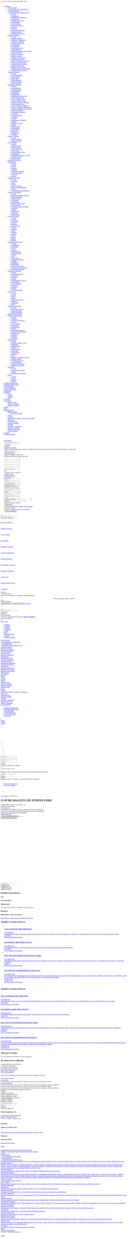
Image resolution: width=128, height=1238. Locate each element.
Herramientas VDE (16, 290)
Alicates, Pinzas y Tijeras (18, 101)
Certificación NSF (16, 53)
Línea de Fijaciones (13, 216)
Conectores (14, 285)
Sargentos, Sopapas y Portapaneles (21, 107)
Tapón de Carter (16, 198)
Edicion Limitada (16, 32)
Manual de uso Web (13, 428)
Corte (13, 256)
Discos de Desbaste (16, 75)
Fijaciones (14, 27)
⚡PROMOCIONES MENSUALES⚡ (19, 12)
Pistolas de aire (15, 251)
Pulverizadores (15, 130)
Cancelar (3, 1100)
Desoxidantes (15, 46)
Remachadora (15, 264)
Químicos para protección (18, 62)
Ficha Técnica (5, 918)
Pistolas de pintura (16, 253)
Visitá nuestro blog (6, 1133)
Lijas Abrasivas (15, 77)
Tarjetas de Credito (16, 413)
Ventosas (13, 372)
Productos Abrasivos (14, 72)
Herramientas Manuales (18, 330)
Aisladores (14, 287)
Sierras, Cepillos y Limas (18, 99)
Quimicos (14, 336)
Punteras (13, 288)
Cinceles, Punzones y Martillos (20, 102)
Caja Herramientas (16, 115)
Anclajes (13, 322)
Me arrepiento (34, 1152)
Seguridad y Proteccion (18, 33)
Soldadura (14, 134)
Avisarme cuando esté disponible (10, 816)
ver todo (13, 14)
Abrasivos (14, 28)
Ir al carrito (28, 603)
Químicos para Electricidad (19, 64)
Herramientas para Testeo (18, 280)
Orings (13, 231)
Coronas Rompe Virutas (18, 152)
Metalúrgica (14, 344)
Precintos (14, 223)
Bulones (13, 240)
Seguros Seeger (15, 226)
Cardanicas (14, 117)
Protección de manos (17, 309)
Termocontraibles (16, 283)
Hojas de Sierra (15, 158)
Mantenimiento (15, 346)
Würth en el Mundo (13, 404)
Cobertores (14, 208)
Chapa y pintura (15, 349)
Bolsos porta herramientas (18, 187)
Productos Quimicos (17, 25)
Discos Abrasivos (16, 80)
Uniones (13, 298)
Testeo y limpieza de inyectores (20, 61)
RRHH (6, 407)
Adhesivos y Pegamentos (18, 40)
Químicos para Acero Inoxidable (20, 69)
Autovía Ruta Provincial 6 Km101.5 (11, 1116)
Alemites (14, 234)
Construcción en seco (17, 360)
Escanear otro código (17, 603)
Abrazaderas (14, 221)
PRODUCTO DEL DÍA (11, 383)
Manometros (15, 303)
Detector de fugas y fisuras (19, 70)
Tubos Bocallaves (16, 89)
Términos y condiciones (15, 426)
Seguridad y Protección (14, 306)
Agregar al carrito (5, 603)
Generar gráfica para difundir (9, 818)
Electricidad (14, 325)
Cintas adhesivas (16, 49)
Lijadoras (14, 250)
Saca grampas (15, 202)
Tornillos (14, 219)
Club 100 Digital (12, 431)
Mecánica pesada (16, 359)
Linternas (14, 121)
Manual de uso (29, 918)
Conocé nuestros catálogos (19, 1133)
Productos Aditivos (16, 38)
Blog (5, 409)
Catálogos (7, 399)
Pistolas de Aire (15, 126)
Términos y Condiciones (8, 1152)
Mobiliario (14, 335)
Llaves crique (15, 258)
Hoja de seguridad (19, 918)
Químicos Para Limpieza (18, 67)
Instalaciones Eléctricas (14, 271)
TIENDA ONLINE (9, 434)
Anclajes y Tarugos (13, 136)
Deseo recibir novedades (13, 503)
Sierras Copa (15, 150)
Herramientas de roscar (18, 104)
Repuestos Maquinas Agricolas (20, 195)
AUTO (13, 378)
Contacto (6, 433)
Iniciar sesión (4, 1071)
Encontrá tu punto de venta (35, 1133)
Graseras (13, 118)
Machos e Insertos (16, 157)
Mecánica (14, 354)
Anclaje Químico (16, 139)
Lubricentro (14, 351)
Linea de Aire (15, 19)
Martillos (14, 261)
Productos (7, 6)
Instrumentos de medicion (18, 120)
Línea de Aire (12, 291)
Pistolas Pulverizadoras (18, 269)
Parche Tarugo (15, 214)
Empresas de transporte (18, 364)
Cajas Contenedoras (17, 173)
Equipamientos (15, 22)
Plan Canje (11, 420)
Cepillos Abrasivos (16, 81)
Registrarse (12, 1071)
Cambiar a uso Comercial (25, 506)
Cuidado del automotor (18, 59)
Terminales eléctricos (17, 274)
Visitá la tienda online (7, 1073)
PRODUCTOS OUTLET (15, 314)
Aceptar (10, 1100)
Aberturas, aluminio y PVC (19, 343)
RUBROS (7, 392)
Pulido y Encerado (16, 56)
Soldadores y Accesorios (18, 57)
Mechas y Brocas (16, 146)
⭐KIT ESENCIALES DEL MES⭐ (18, 9)
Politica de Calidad (13, 423)
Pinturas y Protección (17, 54)
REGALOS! (7, 391)
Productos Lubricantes (17, 43)
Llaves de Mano (16, 88)
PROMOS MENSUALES (11, 384)
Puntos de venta (12, 402)
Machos (13, 125)
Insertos (13, 239)
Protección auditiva (16, 312)
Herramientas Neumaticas (18, 17)
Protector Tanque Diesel (18, 203)
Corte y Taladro (15, 24)
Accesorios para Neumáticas (19, 267)
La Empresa (7, 401)
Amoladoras (14, 247)
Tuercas (13, 227)
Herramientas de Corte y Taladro (20, 155)
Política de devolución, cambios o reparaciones (21, 418)
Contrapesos (14, 200)
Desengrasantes (15, 45)
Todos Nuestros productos (22, 1152)
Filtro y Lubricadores (17, 299)
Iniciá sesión (7, 440)
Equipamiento (12, 162)
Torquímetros (15, 93)
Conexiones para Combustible (20, 206)
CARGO (13, 380)
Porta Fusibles (15, 282)
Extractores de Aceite (17, 266)
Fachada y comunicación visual (20, 357)
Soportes (13, 176)
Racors (13, 296)
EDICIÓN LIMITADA (14, 160)
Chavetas (14, 232)
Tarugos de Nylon (16, 141)
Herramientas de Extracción (19, 96)
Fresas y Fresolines (16, 149)
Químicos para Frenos (17, 65)
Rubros (10, 375)
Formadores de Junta (17, 48)
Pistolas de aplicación (17, 97)
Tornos (13, 248)
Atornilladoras (15, 245)
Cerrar (3, 1092)
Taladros (13, 255)
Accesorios (14, 113)
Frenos (13, 304)
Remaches (14, 224)
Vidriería (13, 348)
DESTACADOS (12, 7)
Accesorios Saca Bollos (18, 370)
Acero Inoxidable (16, 362)
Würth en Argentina (13, 405)
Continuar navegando (10, 511)
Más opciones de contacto (24, 1150)
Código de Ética (12, 421)
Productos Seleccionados (15, 316)
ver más (3, 1154)
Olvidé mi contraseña (10, 447)
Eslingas (13, 210)
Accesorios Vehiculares (18, 30)
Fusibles (13, 279)
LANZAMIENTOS (13, 11)
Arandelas (14, 229)
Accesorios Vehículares (14, 192)
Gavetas (13, 189)
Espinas (13, 237)
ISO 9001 (10, 425)
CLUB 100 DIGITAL (10, 389)
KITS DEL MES (9, 386)
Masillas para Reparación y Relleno (21, 51)
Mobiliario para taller (14, 178)
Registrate (12, 813)
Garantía (10, 417)
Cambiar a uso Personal (11, 506)
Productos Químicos (13, 35)
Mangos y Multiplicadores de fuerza (21, 109)
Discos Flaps (15, 78)
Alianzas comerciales (14, 429)
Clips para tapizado (16, 197)
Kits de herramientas (17, 110)
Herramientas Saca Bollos (18, 373)
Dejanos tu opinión (6, 889)
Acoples (13, 295)
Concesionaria (15, 352)
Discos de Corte (15, 147)
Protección (14, 174)
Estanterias (14, 181)
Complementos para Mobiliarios (20, 190)
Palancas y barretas (16, 123)
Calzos (13, 235)
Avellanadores (15, 154)
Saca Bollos (14, 338)
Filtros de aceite (15, 205)
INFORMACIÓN (9, 410)
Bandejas (14, 168)
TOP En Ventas (12, 340)
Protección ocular (16, 311)
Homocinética (15, 211)
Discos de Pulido (16, 83)
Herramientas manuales (14, 85)
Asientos (13, 165)
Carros (13, 182)
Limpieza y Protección (17, 171)
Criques (13, 166)
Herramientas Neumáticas (15, 242)
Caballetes (14, 170)
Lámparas (14, 277)
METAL (13, 381)
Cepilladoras (15, 263)
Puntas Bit (14, 131)
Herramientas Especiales (18, 112)
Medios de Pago (12, 412)
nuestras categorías (28, 595)
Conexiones (14, 275)
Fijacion (13, 328)
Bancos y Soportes (16, 186)
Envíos (10, 415)
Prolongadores (15, 128)
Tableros (13, 184)
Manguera (14, 301)
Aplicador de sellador (17, 259)
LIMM (3, 1236)
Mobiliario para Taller (17, 20)
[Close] (1, 3)
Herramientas (15, 16)
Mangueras (14, 213)
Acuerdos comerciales (17, 365)
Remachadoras (15, 94)
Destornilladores (16, 91)
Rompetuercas (15, 133)
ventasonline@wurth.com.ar (9, 1150)
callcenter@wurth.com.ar (8, 1143)
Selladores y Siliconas (17, 41)
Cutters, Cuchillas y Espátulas (19, 105)
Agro (12, 356)
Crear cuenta (7, 477)
